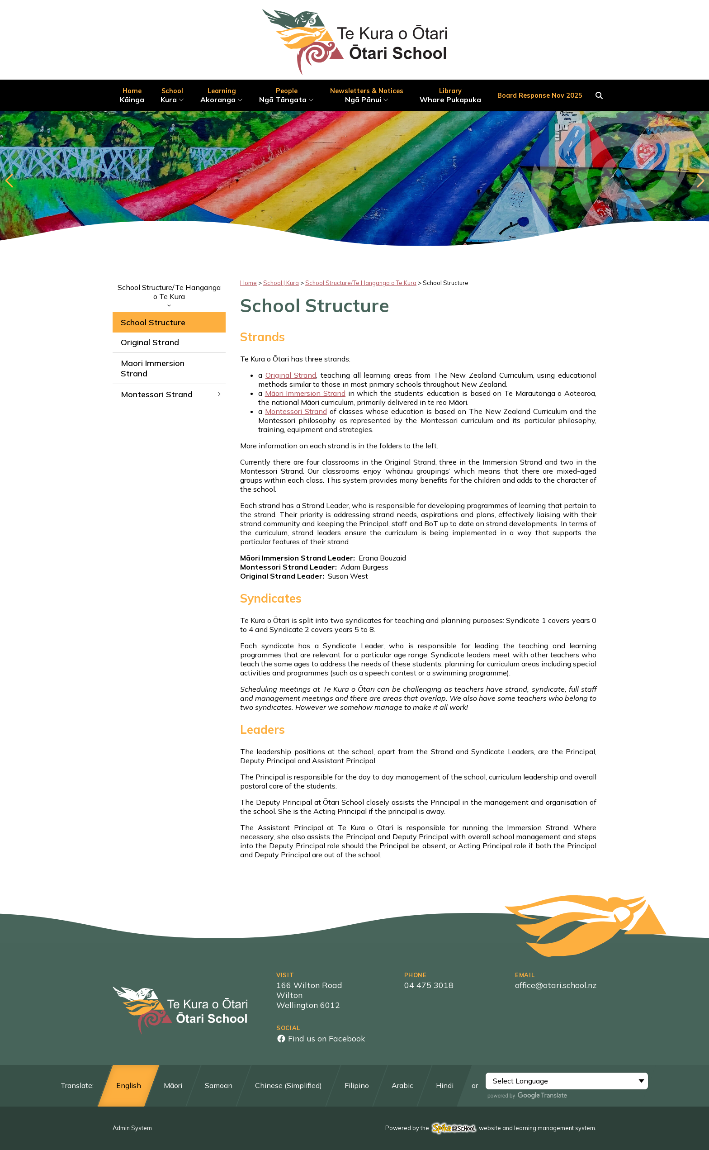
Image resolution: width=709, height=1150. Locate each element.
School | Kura (281, 282)
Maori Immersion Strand (152, 368)
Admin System (132, 1127)
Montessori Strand (171, 394)
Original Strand (150, 342)
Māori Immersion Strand (305, 393)
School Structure (153, 322)
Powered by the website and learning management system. (490, 1127)
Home (248, 282)
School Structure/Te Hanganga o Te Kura (169, 295)
